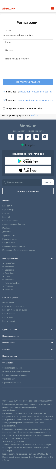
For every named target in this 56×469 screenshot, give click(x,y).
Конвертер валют (9, 239)
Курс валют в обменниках (13, 306)
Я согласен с (29, 91)
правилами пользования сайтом (35, 91)
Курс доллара (8, 210)
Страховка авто (9, 379)
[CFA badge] (9, 393)
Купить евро (7, 317)
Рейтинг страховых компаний (14, 375)
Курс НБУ (6, 217)
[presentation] (28, 70)
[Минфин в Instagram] (36, 137)
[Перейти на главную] (8, 8)
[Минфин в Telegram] (20, 137)
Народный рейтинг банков (13, 246)
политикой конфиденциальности (36, 100)
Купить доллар (8, 314)
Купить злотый (8, 321)
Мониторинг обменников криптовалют (18, 250)
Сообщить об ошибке (28, 191)
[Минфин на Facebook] (11, 137)
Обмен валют (8, 303)
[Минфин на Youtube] (45, 137)
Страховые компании (11, 383)
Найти (48, 182)
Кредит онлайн (8, 243)
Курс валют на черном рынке (14, 310)
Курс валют (7, 206)
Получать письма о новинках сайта (24, 108)
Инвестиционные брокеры (13, 224)
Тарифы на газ (8, 235)
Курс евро (6, 213)
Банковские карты (10, 221)
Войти (34, 115)
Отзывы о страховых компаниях (16, 371)
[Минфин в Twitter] (28, 137)
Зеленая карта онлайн (12, 368)
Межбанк (6, 228)
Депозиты (6, 232)
